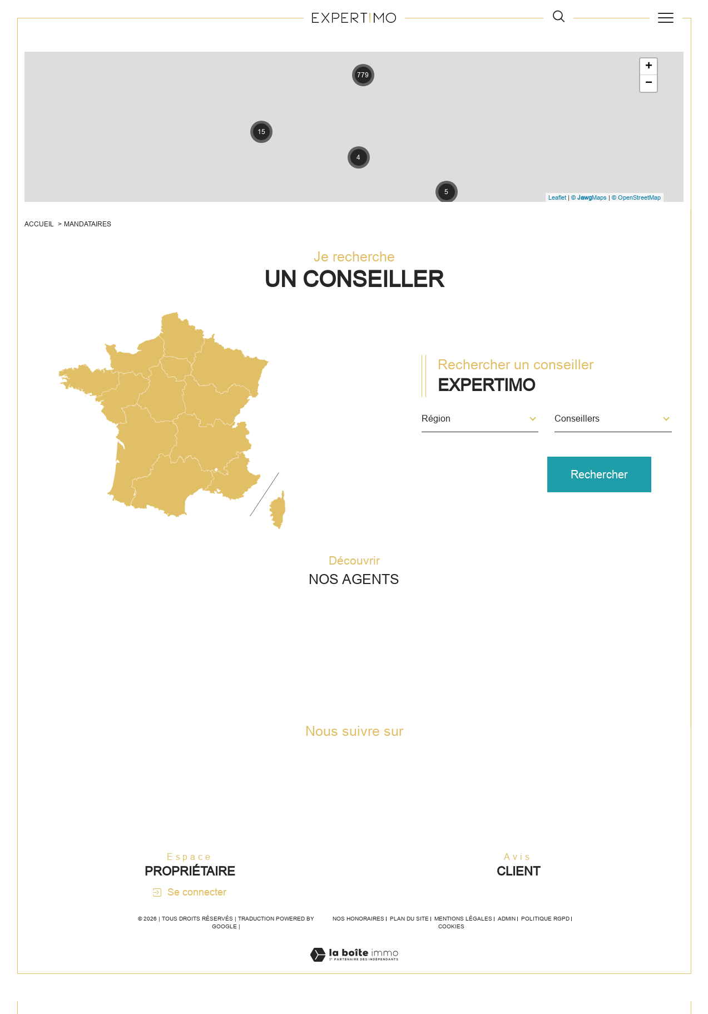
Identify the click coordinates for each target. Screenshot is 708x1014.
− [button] (647, 84)
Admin (507, 932)
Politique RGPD (545, 932)
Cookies (451, 940)
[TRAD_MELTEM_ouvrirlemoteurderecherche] (558, 17)
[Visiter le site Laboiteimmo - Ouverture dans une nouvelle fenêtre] (354, 980)
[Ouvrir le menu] (666, 18)
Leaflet (556, 198)
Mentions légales (463, 932)
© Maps (588, 198)
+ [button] (647, 68)
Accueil (41, 226)
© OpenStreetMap (635, 198)
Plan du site (409, 932)
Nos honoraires (358, 932)
